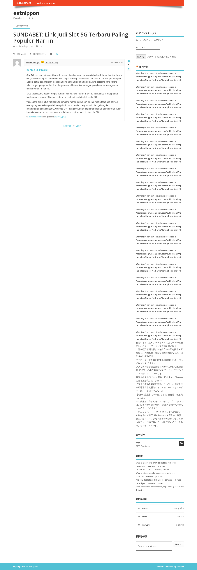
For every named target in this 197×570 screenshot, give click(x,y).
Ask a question (46, 3)
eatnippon (26, 13)
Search (178, 544)
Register (67, 126)
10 (42, 62)
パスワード (140, 47)
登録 (174, 57)
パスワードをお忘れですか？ (159, 57)
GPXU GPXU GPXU (143, 469)
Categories (22, 25)
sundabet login (22, 46)
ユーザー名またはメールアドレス (149, 40)
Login (78, 126)
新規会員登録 (23, 3)
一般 (40, 46)
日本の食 (143, 66)
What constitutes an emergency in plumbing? (155, 486)
